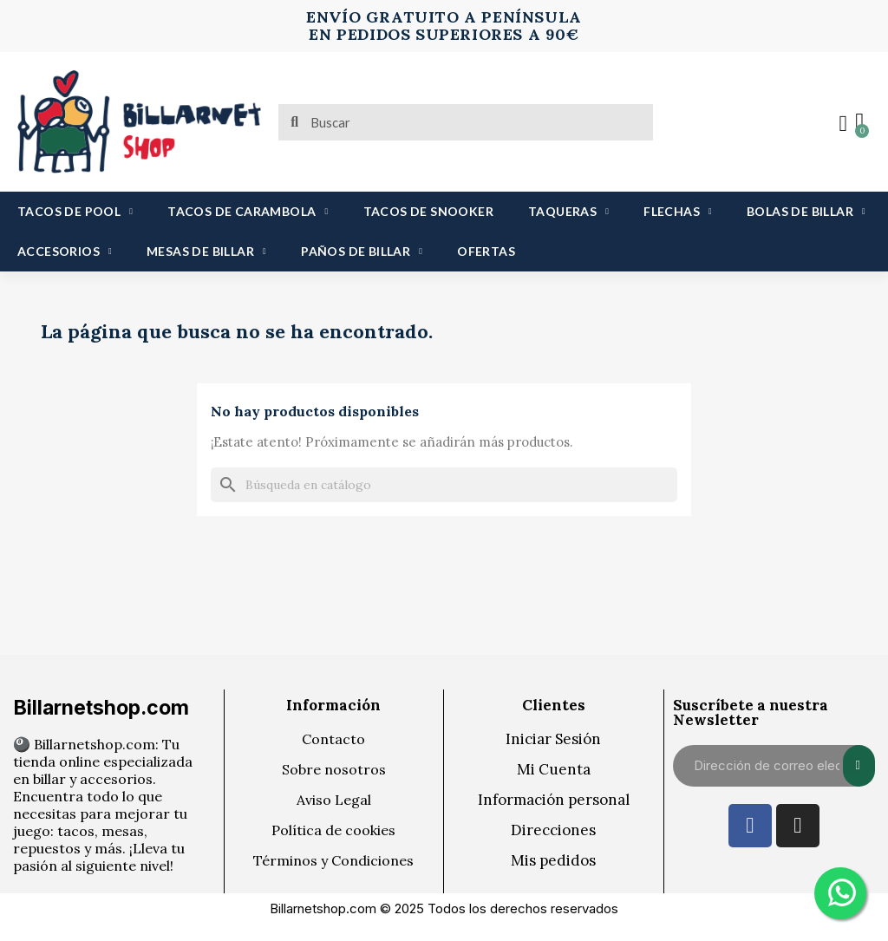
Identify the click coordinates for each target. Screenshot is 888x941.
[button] (858, 122)
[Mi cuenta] (840, 124)
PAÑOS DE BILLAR (361, 252)
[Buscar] (444, 484)
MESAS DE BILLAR (206, 252)
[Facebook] (750, 825)
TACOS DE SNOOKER (428, 211)
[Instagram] (797, 825)
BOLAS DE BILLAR (806, 212)
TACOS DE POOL (75, 212)
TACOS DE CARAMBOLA (247, 212)
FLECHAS (677, 212)
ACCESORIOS (64, 252)
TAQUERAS (568, 212)
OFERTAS (486, 251)
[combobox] (467, 122)
